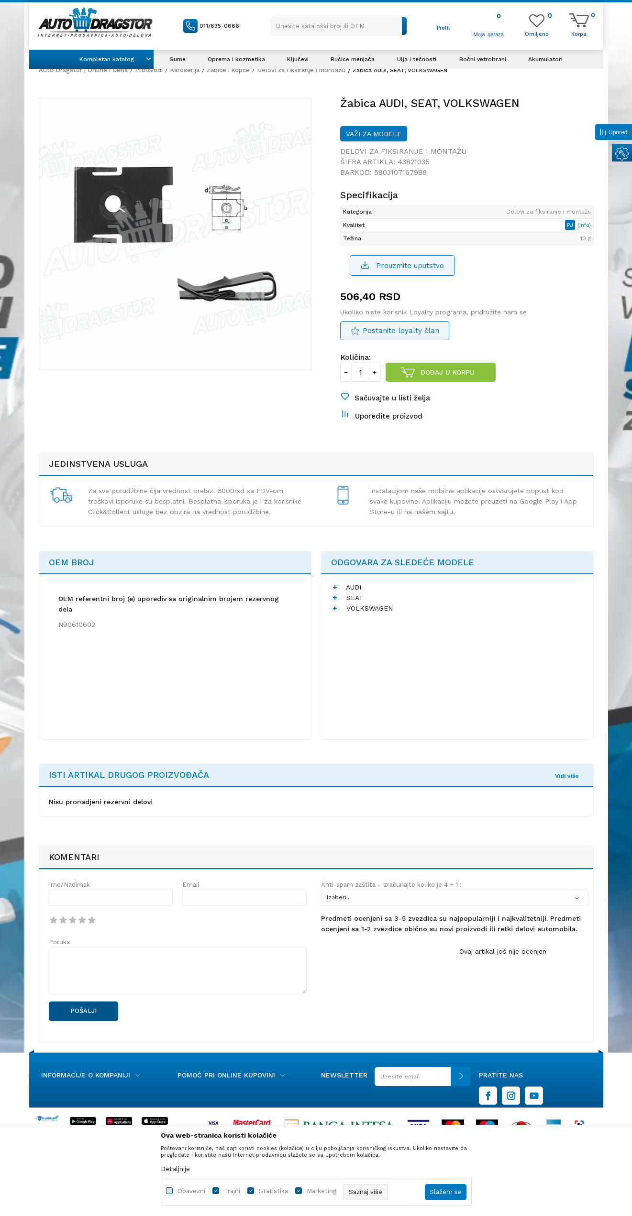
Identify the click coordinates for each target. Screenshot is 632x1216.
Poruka (59, 942)
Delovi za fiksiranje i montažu (301, 70)
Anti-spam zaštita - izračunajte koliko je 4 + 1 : (391, 884)
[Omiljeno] (537, 33)
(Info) (584, 225)
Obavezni (191, 1190)
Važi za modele (373, 134)
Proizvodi (149, 70)
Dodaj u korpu (448, 372)
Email (191, 884)
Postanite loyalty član (401, 330)
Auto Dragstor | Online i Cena (83, 70)
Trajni (232, 1190)
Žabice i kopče (228, 70)
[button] (339, 26)
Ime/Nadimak (69, 884)
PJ (571, 225)
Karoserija (185, 70)
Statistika (273, 1190)
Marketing (321, 1190)
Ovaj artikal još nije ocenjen (502, 951)
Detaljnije (175, 1169)
